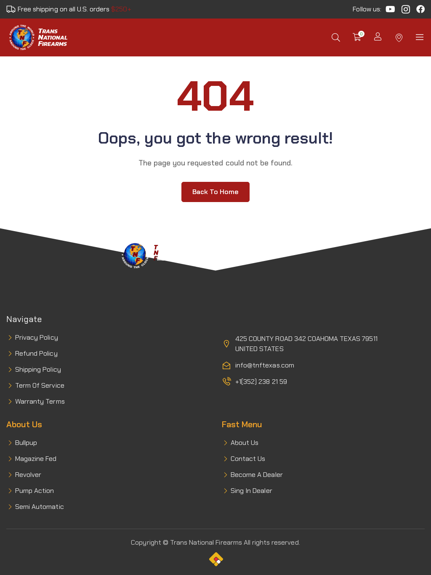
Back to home (215, 191)
